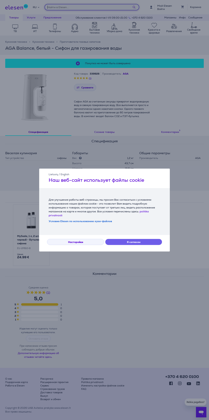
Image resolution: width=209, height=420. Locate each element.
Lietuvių (53, 174)
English (65, 174)
